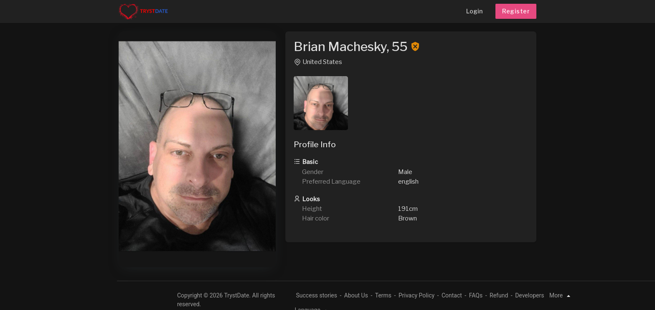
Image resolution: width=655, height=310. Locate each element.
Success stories (317, 295)
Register (516, 11)
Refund (499, 295)
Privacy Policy (416, 295)
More (561, 295)
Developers (529, 295)
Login (474, 11)
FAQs (476, 295)
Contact (452, 295)
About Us (356, 295)
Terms (383, 295)
